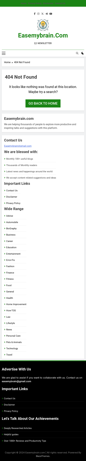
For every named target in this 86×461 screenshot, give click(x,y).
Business (10, 234)
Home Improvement (16, 304)
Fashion (10, 266)
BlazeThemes (43, 456)
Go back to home (43, 103)
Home (24, 3)
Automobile (12, 222)
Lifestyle (10, 323)
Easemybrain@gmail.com (18, 146)
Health (9, 298)
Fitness (10, 279)
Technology (12, 348)
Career (9, 241)
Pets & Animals (14, 342)
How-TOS (11, 310)
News (9, 329)
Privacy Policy (35, 3)
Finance (10, 272)
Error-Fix (10, 260)
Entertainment (13, 253)
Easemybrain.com (43, 35)
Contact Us (60, 3)
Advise (9, 215)
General (10, 291)
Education (11, 247)
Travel (9, 354)
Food (8, 285)
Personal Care (13, 335)
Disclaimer (48, 3)
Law (8, 317)
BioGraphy (11, 228)
